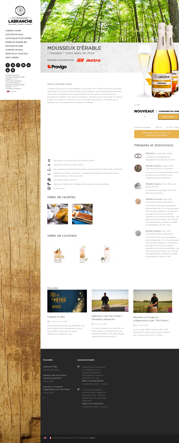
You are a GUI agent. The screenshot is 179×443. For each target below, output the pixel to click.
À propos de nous (14, 50)
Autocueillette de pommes (18, 38)
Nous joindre (12, 57)
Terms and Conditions (13, 81)
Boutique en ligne (14, 46)
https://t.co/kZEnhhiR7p (93, 381)
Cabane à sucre (13, 31)
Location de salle (14, 34)
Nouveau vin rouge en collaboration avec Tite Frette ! (56, 388)
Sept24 (15, 79)
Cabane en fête (56, 317)
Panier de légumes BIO (16, 42)
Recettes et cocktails (16, 54)
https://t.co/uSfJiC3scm (92, 403)
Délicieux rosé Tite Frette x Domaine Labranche (55, 376)
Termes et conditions (13, 88)
